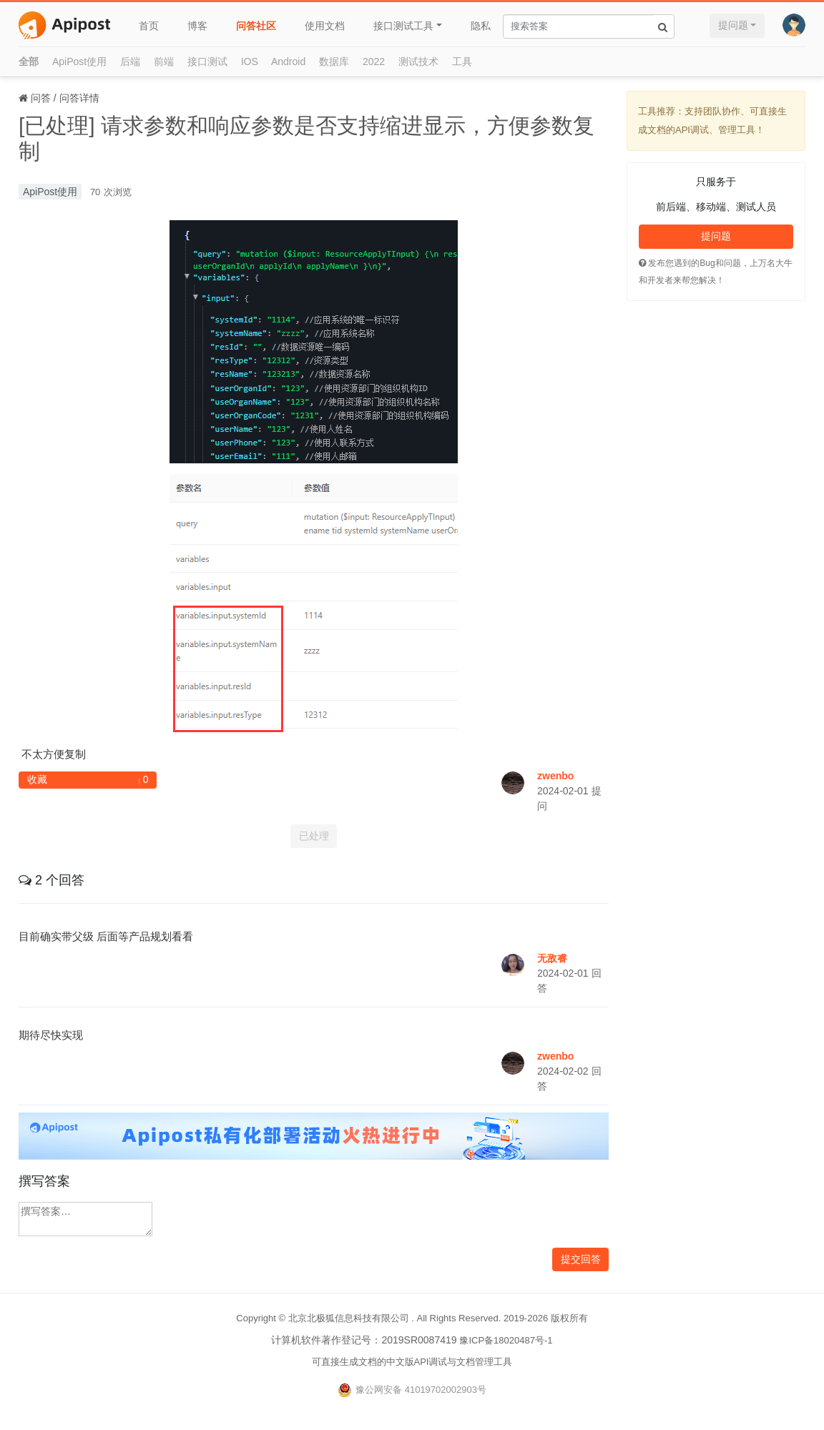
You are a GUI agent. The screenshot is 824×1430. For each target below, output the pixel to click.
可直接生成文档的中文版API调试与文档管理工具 (412, 1361)
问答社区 (256, 25)
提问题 (733, 25)
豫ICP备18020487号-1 (505, 1340)
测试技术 (418, 61)
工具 (462, 61)
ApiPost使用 (79, 61)
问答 (41, 98)
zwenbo (555, 775)
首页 (149, 25)
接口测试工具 (403, 25)
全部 (29, 61)
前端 (164, 61)
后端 (130, 61)
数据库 (334, 61)
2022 (374, 61)
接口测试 (207, 61)
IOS (249, 61)
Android (288, 61)
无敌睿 (552, 958)
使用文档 (325, 25)
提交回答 (581, 1259)
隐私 (481, 25)
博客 (197, 25)
